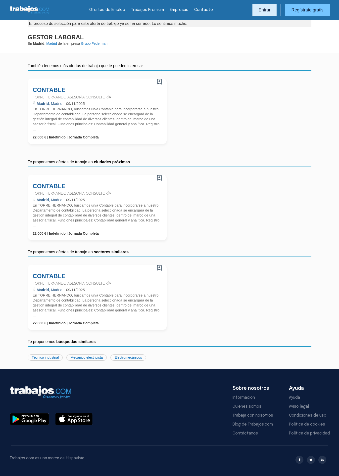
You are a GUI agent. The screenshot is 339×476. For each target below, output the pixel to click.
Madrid (51, 43)
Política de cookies (307, 424)
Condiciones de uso (307, 415)
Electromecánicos (128, 357)
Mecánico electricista (86, 357)
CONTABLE (49, 90)
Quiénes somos (247, 406)
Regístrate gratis (307, 9)
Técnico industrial (45, 357)
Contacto (203, 10)
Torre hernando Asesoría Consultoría (72, 97)
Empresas (179, 10)
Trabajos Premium (147, 10)
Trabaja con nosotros (253, 415)
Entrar (265, 9)
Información (244, 397)
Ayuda (294, 397)
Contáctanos (245, 433)
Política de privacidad (309, 433)
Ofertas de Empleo (107, 10)
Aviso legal (299, 406)
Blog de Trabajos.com (253, 424)
